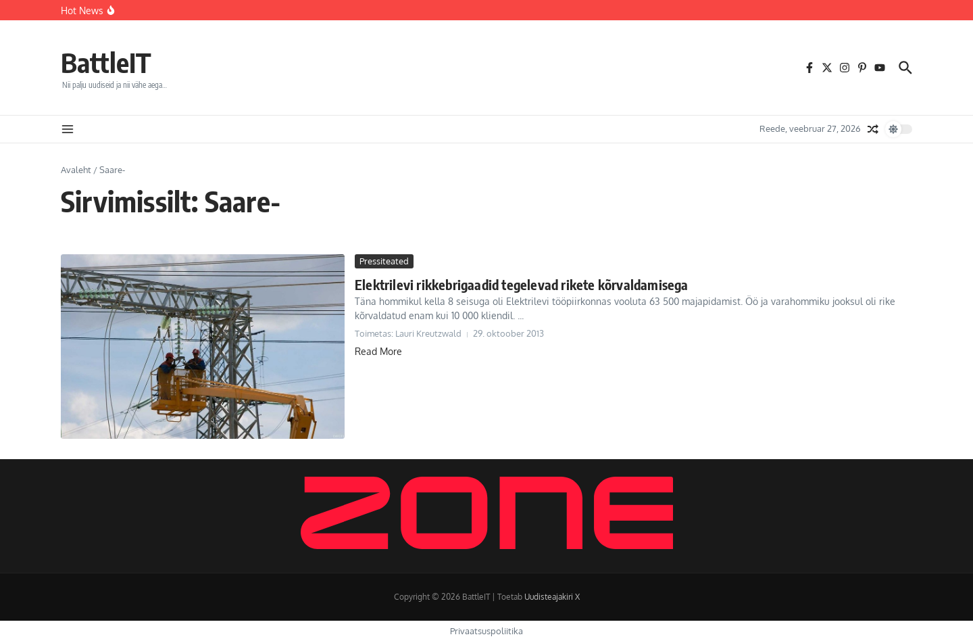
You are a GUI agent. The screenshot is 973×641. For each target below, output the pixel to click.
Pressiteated (384, 261)
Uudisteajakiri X (552, 597)
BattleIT (106, 62)
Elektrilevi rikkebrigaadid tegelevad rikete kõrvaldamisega (522, 284)
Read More (378, 351)
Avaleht (76, 169)
